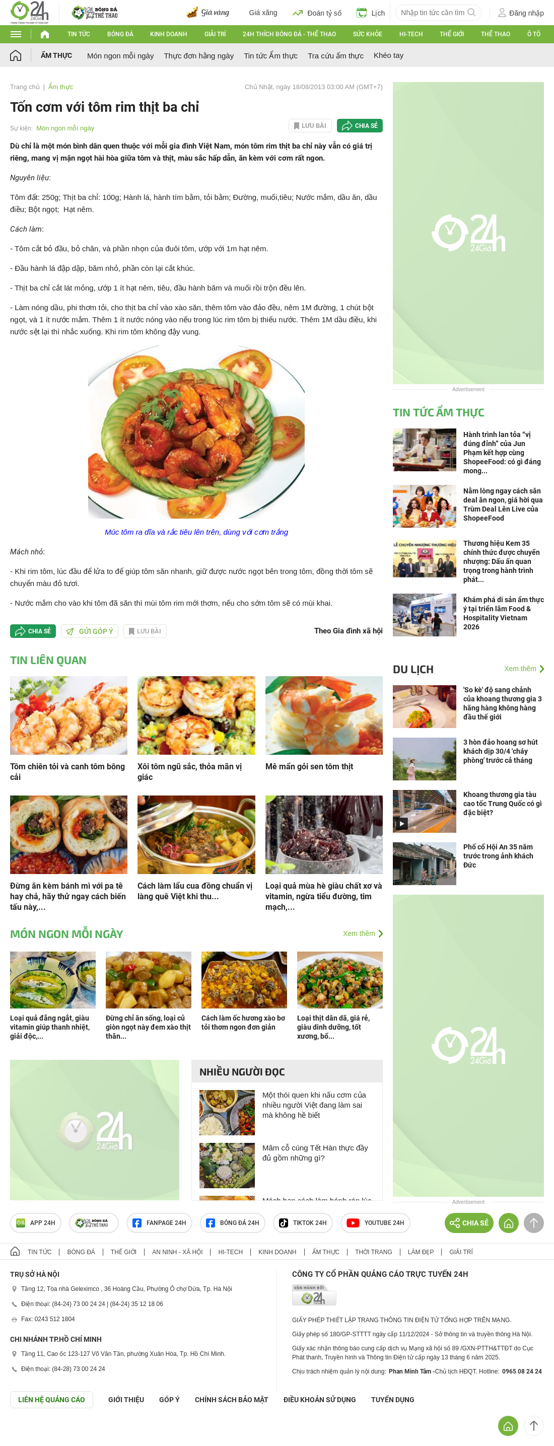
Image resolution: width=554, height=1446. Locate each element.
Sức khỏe (367, 34)
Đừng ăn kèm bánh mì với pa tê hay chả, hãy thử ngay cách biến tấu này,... (68, 896)
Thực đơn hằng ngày (199, 55)
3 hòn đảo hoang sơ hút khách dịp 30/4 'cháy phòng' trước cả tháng (500, 751)
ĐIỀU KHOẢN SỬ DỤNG (320, 1400)
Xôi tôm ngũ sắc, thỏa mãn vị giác (189, 772)
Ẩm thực (56, 55)
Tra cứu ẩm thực (336, 55)
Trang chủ (25, 87)
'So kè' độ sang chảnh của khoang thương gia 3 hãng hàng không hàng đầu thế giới (502, 703)
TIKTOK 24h (303, 1222)
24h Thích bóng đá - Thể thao (289, 34)
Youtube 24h (375, 1222)
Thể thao (495, 34)
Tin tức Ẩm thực (271, 55)
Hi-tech (411, 34)
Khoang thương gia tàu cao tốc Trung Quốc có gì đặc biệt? (502, 803)
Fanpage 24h (159, 1222)
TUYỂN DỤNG (392, 1400)
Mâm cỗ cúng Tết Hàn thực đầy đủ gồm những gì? (315, 1152)
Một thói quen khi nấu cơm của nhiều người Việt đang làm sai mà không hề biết (314, 1105)
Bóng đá (120, 34)
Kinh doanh (168, 34)
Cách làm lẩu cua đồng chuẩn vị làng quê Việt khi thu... (194, 891)
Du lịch (413, 668)
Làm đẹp (421, 1252)
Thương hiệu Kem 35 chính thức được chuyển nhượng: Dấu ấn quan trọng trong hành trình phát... (501, 561)
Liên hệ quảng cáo (51, 1400)
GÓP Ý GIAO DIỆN (29, 1432)
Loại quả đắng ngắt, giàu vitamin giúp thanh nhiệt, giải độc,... (50, 1027)
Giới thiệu (126, 1400)
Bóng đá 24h (232, 1222)
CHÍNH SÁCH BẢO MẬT (231, 1400)
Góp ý (169, 1400)
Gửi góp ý (89, 631)
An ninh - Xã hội (177, 1252)
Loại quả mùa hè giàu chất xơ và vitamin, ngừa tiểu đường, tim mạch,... (323, 896)
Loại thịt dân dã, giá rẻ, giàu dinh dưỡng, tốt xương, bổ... (333, 1027)
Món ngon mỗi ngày (120, 55)
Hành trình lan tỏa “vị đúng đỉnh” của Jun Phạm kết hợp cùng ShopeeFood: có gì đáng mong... (502, 452)
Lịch (371, 13)
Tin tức (78, 34)
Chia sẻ (366, 125)
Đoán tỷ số (317, 13)
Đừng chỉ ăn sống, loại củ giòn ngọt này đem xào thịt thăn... (148, 1027)
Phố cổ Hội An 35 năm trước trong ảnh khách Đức (498, 856)
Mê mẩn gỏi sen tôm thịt (309, 766)
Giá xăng (263, 13)
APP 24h (35, 1222)
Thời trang (373, 1252)
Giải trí (215, 34)
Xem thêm (359, 933)
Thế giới (452, 34)
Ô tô (533, 34)
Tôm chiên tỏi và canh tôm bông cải (67, 772)
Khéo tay (388, 55)
